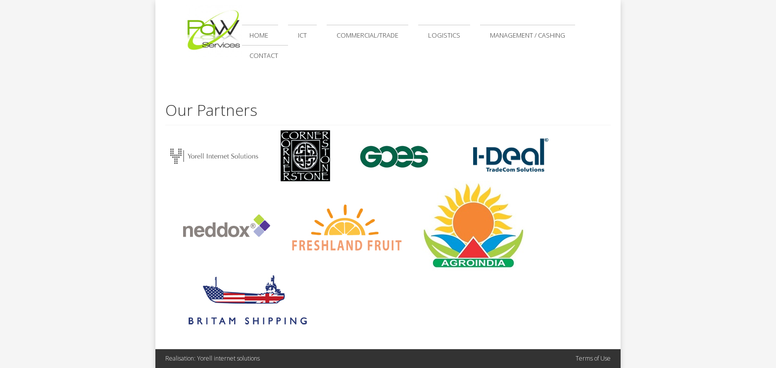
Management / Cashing (527, 35)
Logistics (444, 35)
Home (258, 35)
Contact (263, 55)
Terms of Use (593, 358)
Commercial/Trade (367, 35)
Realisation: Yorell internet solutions (212, 358)
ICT (302, 35)
